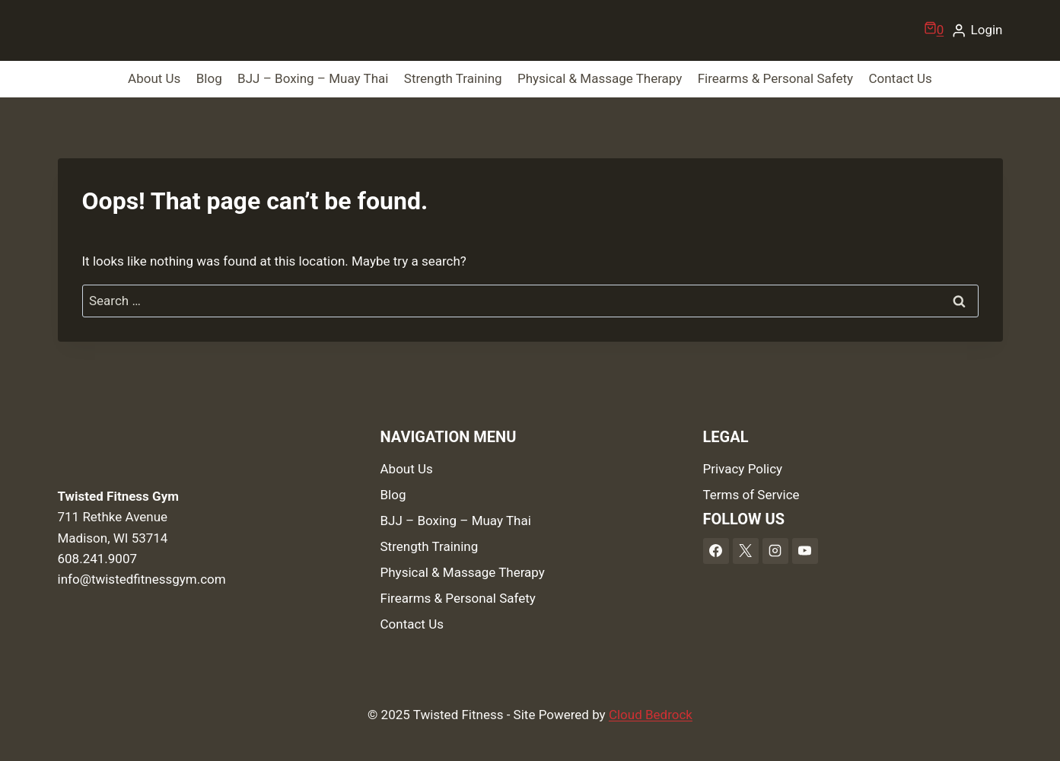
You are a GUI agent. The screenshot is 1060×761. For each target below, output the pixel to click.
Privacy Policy (743, 468)
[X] (746, 551)
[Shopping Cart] (934, 29)
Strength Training (453, 78)
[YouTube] (805, 551)
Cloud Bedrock (650, 714)
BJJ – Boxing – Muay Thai (312, 78)
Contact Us (899, 78)
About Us (154, 78)
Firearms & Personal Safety (775, 78)
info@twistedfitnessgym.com (142, 579)
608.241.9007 (98, 558)
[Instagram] (775, 551)
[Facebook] (716, 551)
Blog (209, 78)
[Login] (976, 30)
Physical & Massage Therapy (599, 78)
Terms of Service (751, 494)
